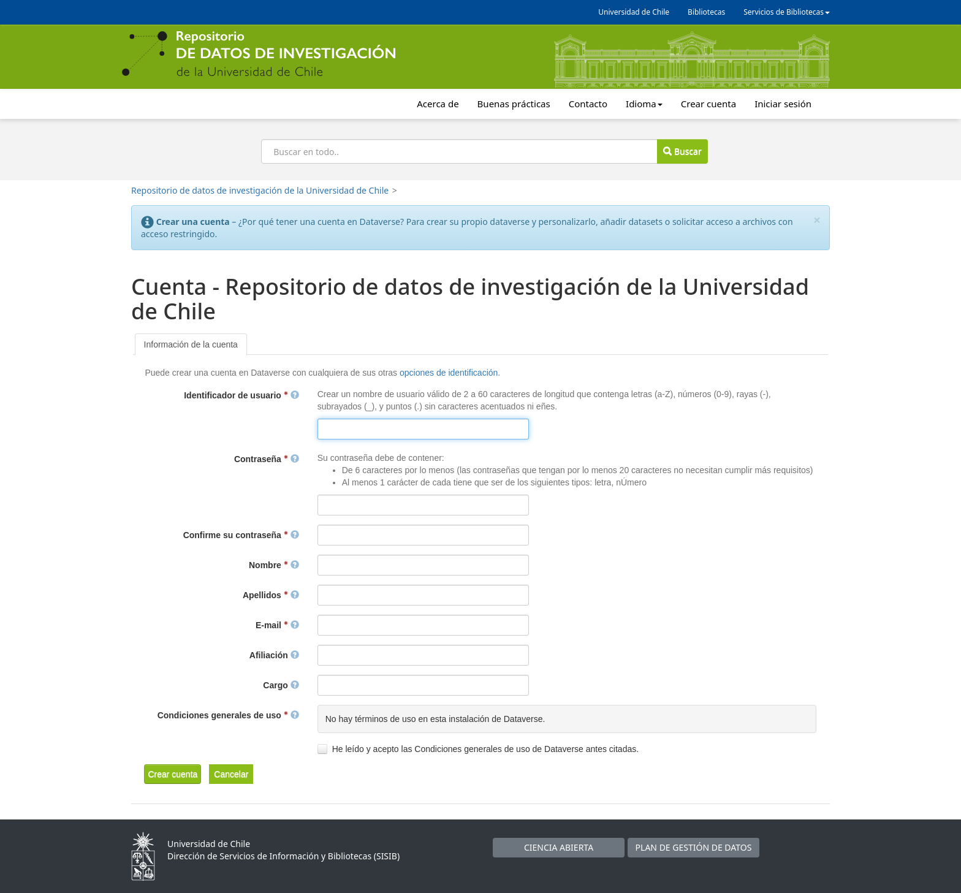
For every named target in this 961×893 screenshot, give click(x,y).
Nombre (274, 565)
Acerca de (437, 103)
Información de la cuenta (191, 344)
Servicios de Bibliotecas (786, 12)
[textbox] (423, 429)
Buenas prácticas (513, 103)
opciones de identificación (449, 373)
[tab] (191, 344)
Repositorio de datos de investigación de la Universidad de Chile (260, 190)
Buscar (682, 151)
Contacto (588, 103)
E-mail (277, 625)
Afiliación (274, 655)
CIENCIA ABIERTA (558, 847)
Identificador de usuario (241, 395)
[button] (172, 774)
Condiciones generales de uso (228, 715)
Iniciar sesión (782, 103)
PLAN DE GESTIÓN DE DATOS (694, 847)
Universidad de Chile (633, 12)
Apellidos (271, 595)
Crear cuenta (708, 103)
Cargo (280, 685)
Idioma (644, 103)
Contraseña (266, 459)
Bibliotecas (706, 12)
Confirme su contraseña (241, 535)
